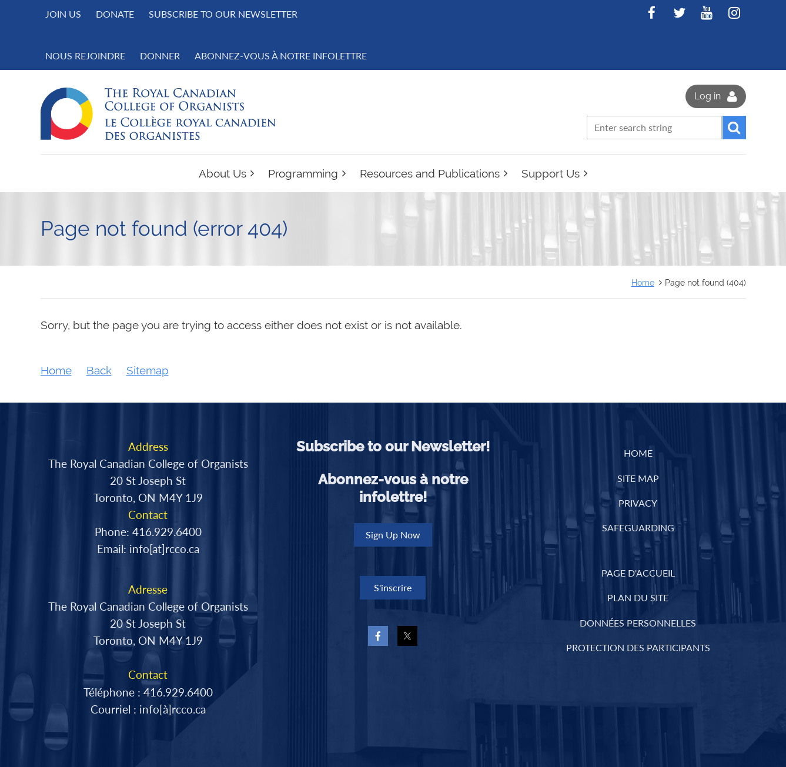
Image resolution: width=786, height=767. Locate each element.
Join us (63, 13)
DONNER (160, 55)
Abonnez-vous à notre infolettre (281, 55)
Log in (707, 96)
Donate (115, 13)
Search (734, 127)
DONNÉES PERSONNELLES (638, 622)
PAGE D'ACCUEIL (638, 572)
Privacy (637, 502)
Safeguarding (638, 527)
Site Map (638, 478)
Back (99, 370)
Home (642, 282)
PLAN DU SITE (637, 597)
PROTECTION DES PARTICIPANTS (638, 647)
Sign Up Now (393, 534)
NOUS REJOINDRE (85, 55)
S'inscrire (393, 587)
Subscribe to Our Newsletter (223, 13)
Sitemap (147, 370)
